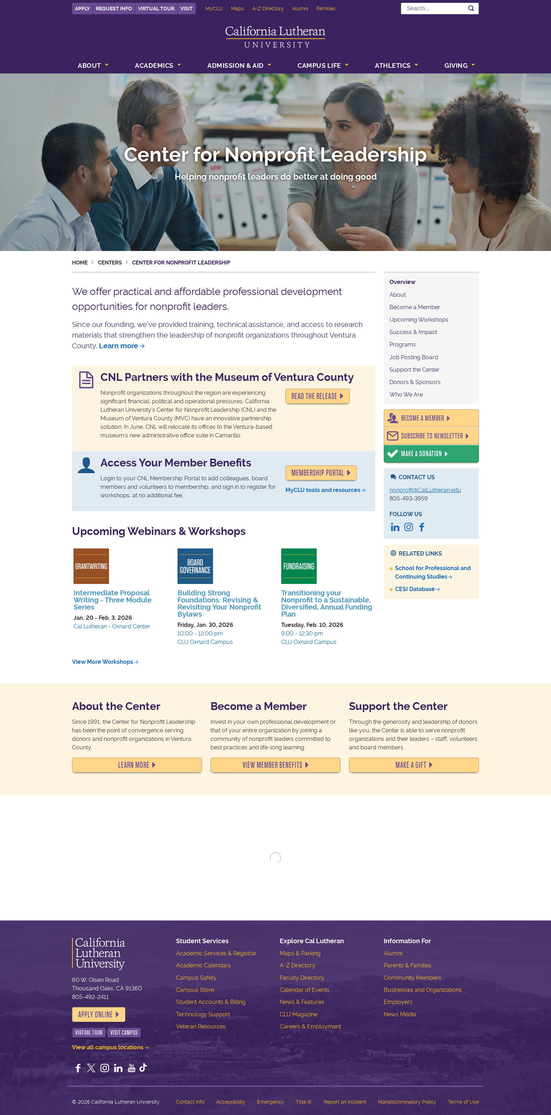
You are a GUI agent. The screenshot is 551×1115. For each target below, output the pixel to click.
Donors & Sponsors (415, 382)
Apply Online (95, 1014)
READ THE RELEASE (314, 396)
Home (80, 262)
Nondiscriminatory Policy (407, 1102)
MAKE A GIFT (410, 765)
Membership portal (317, 472)
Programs (402, 344)
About (89, 65)
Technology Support (203, 1014)
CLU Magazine (298, 1014)
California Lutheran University (275, 37)
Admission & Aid (235, 65)
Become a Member (414, 307)
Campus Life (319, 65)
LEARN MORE (133, 765)
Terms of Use (463, 1102)
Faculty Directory (302, 977)
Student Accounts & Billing (211, 1002)
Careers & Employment (310, 1026)
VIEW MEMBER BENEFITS (272, 765)
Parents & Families (407, 965)
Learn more (118, 346)
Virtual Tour (156, 8)
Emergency (270, 1102)
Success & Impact (413, 332)
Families (326, 8)
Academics (154, 65)
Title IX (304, 1102)
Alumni (300, 8)
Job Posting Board (413, 357)
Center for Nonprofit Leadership (275, 154)
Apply (82, 8)
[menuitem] (92, 66)
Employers (398, 1002)
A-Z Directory (268, 8)
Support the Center (414, 369)
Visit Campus (124, 1032)
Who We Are (406, 394)
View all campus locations (107, 1047)
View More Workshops (102, 661)
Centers (110, 262)
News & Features (302, 1002)
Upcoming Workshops (418, 319)
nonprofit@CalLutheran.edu (425, 490)
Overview (402, 282)
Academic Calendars (203, 965)
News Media (400, 1014)
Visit (186, 8)
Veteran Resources (201, 1026)
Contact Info (190, 1102)
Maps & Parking (300, 953)
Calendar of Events (304, 989)
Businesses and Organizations (423, 989)
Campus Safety (196, 977)
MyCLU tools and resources (322, 490)
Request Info (114, 8)
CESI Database (415, 589)
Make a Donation (421, 454)
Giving (456, 65)
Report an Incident (345, 1102)
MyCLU (214, 8)
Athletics (393, 65)
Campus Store (195, 989)
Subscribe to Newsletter (432, 436)
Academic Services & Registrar (216, 953)
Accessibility (230, 1102)
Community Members (412, 977)
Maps (237, 8)
